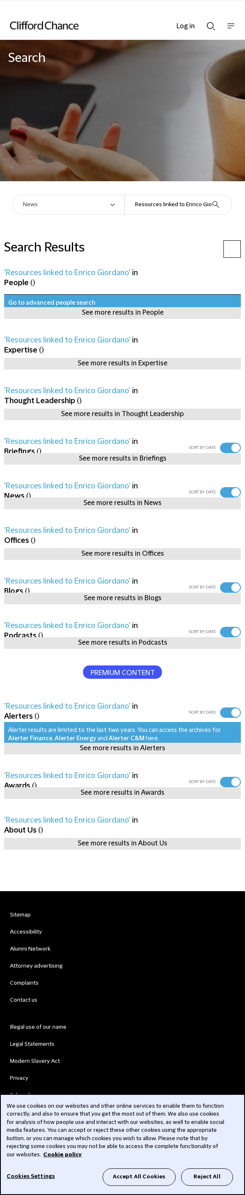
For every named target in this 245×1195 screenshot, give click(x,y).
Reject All (207, 1176)
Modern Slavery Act (35, 1061)
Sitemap (20, 915)
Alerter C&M (127, 738)
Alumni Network (30, 949)
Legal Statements (32, 1044)
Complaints (24, 983)
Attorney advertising (36, 966)
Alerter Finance (30, 738)
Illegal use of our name (38, 1027)
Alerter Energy (75, 738)
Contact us (23, 1000)
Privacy (19, 1078)
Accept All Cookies (139, 1176)
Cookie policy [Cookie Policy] (62, 1154)
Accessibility (26, 932)
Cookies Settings (31, 1176)
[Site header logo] (110, 25)
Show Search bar (211, 26)
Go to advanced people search (52, 303)
